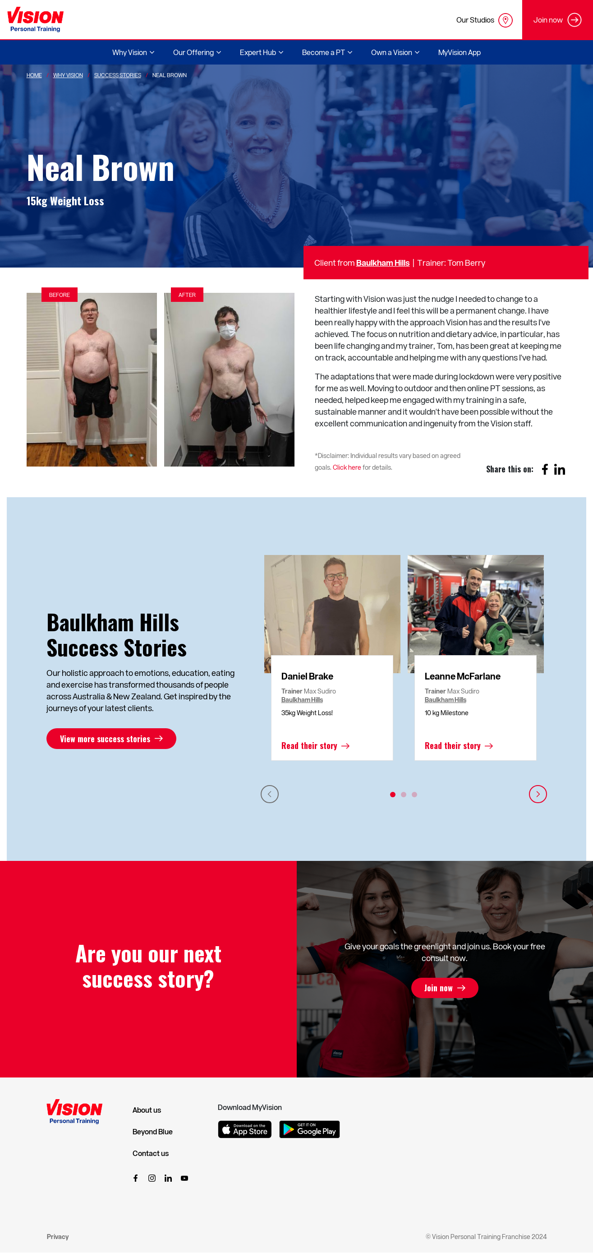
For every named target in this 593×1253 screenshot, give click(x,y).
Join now (438, 988)
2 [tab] (403, 794)
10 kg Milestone (447, 712)
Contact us (151, 1153)
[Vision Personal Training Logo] (35, 20)
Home (34, 75)
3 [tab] (414, 794)
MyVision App (459, 52)
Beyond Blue (153, 1132)
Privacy (58, 1236)
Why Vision (68, 75)
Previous (270, 794)
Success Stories (117, 75)
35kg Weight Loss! (307, 712)
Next (538, 794)
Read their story (309, 746)
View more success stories (105, 738)
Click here (347, 467)
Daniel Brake (307, 676)
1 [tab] (392, 794)
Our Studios (484, 20)
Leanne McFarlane (463, 676)
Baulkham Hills (383, 262)
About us (147, 1110)
